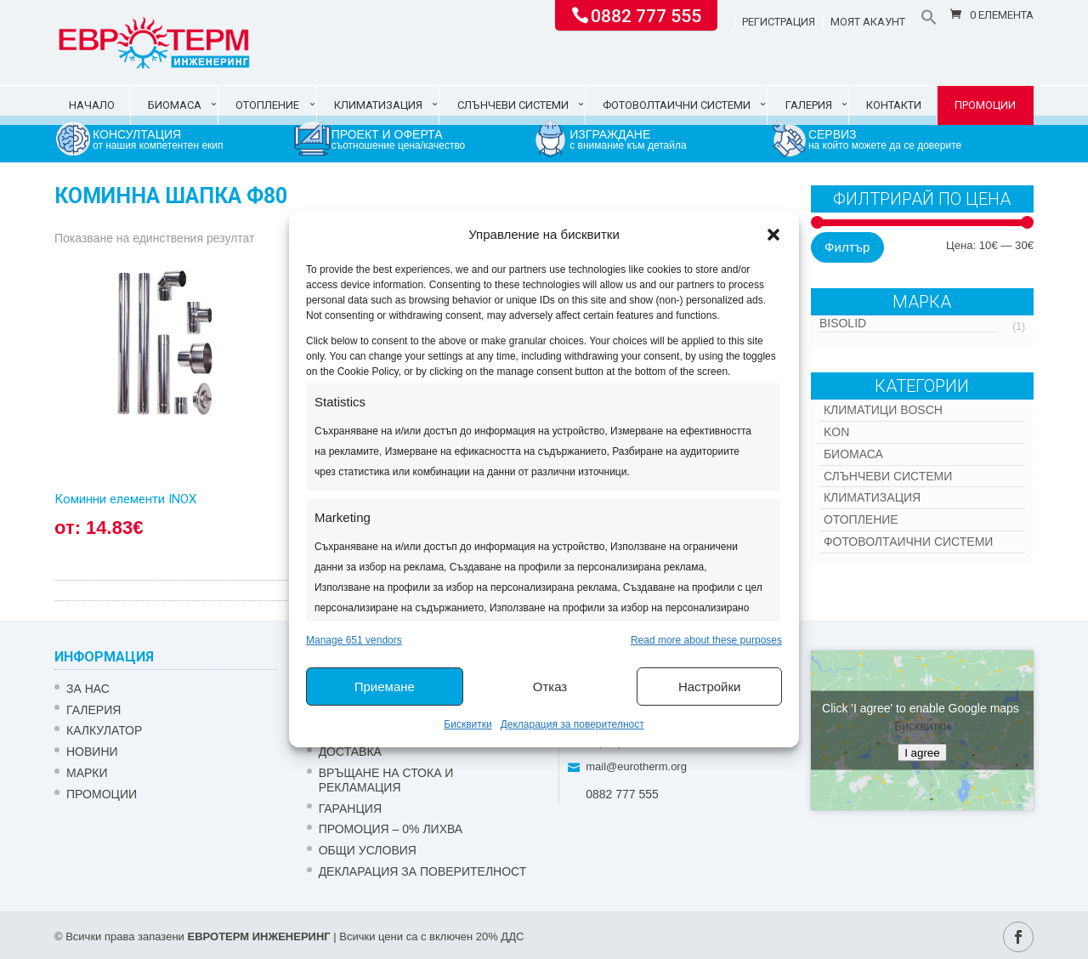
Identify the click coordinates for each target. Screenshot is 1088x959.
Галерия (808, 105)
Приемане (384, 686)
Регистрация (778, 22)
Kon (836, 432)
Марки (87, 773)
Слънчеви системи (513, 105)
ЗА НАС (88, 688)
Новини (92, 751)
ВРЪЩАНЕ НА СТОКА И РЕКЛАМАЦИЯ (386, 780)
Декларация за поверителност (572, 724)
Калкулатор (104, 730)
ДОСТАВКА (350, 751)
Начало (92, 105)
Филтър (847, 247)
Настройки (709, 686)
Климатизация (378, 105)
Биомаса (174, 105)
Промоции (985, 105)
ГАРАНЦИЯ (350, 808)
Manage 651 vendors (354, 640)
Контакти (893, 105)
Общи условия (367, 850)
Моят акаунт (867, 22)
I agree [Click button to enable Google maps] (922, 752)
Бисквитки (467, 724)
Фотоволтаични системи (677, 105)
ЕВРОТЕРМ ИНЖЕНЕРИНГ (258, 936)
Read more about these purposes (706, 640)
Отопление (267, 105)
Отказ (550, 686)
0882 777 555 (646, 14)
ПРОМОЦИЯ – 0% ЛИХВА (391, 829)
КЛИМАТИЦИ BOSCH (883, 410)
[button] (773, 234)
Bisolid (842, 323)
